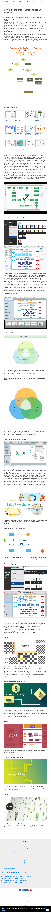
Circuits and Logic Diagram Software (15, 439)
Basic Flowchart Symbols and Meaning (16, 218)
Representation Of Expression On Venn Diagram (12, 878)
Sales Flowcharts (9, 491)
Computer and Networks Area (13, 757)
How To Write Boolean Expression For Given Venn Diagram (14, 872)
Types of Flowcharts (10, 107)
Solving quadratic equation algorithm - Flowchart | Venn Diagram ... (16, 848)
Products (13, 1)
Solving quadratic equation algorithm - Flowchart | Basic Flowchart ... (16, 856)
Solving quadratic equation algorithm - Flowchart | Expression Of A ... (16, 862)
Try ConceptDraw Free (42, 5)
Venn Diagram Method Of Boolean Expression (11, 870)
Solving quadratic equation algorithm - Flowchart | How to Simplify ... (16, 876)
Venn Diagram (8, 332)
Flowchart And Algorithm (6, 854)
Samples (27, 1)
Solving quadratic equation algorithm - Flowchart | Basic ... (14, 858)
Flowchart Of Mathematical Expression (9, 852)
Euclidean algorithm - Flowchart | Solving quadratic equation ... (15, 850)
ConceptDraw (6, 1)
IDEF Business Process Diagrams (14, 528)
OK (47, 910)
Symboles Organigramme (12, 564)
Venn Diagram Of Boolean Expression (9, 868)
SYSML (6, 721)
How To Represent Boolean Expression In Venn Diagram (13, 874)
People (6, 794)
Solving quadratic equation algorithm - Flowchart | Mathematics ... (15, 845)
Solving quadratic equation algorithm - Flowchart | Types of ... (14, 864)
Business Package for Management (15, 681)
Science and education (9, 102)
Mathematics (19, 102)
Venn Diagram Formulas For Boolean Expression (12, 882)
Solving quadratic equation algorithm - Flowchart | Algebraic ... (14, 860)
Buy (33, 1)
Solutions (20, 1)
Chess (6, 637)
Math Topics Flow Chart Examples (8, 866)
